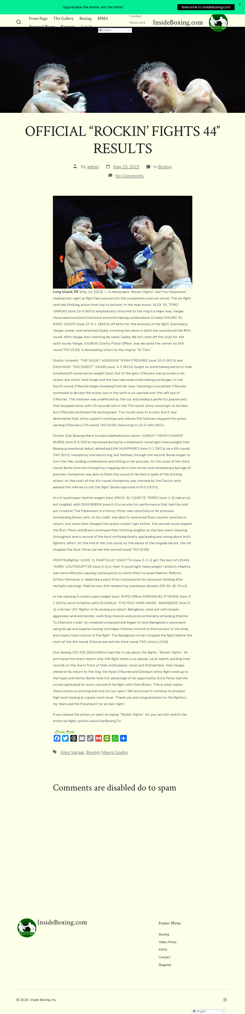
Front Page (38, 18)
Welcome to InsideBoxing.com (206, 7)
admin (93, 167)
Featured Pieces (42, 26)
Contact (165, 957)
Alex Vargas (72, 752)
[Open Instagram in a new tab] (225, 999)
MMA (103, 18)
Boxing (85, 18)
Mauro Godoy (114, 752)
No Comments (129, 176)
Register (68, 26)
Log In (86, 26)
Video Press (168, 942)
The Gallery (63, 18)
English (105, 30)
